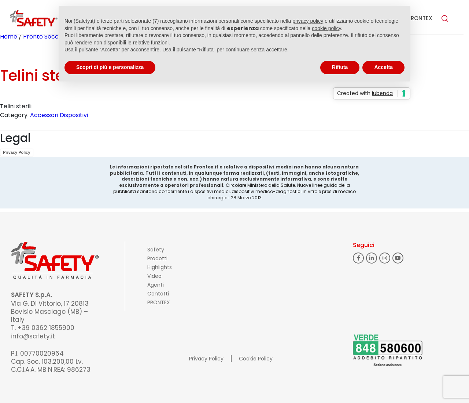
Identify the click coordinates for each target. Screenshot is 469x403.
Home (8, 36)
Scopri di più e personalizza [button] (110, 67)
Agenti (155, 284)
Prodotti (157, 258)
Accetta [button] (383, 67)
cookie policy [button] (326, 28)
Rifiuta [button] (340, 67)
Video (154, 276)
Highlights (159, 267)
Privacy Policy (16, 152)
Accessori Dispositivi (59, 115)
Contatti (158, 293)
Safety (155, 249)
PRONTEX (419, 18)
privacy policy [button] (307, 21)
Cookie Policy (256, 358)
